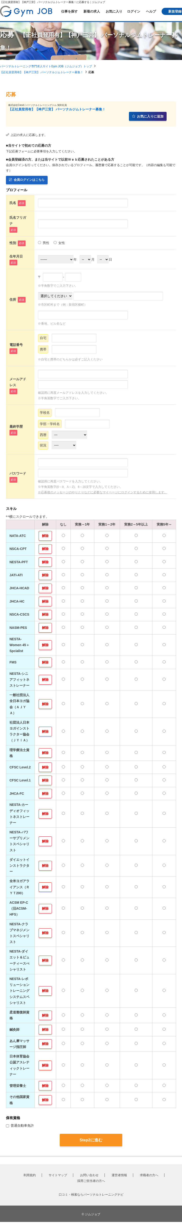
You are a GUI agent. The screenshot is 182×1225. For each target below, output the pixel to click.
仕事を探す (69, 11)
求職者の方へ (149, 1178)
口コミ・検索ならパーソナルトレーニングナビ (91, 1197)
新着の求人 (91, 11)
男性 (43, 243)
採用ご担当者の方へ (91, 1184)
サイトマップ (58, 1178)
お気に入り (114, 11)
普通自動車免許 (20, 1128)
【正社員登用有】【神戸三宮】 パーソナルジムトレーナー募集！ (41, 72)
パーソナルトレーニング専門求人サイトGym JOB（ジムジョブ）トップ (46, 66)
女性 (59, 243)
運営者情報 (119, 1178)
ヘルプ (151, 11)
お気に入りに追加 (147, 116)
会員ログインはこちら (27, 180)
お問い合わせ (89, 1178)
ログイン (133, 11)
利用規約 (29, 1178)
